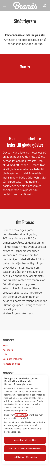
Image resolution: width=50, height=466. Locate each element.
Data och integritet (13, 359)
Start (5, 345)
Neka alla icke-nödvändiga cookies (25, 449)
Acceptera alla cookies (25, 440)
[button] (44, 5)
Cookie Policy (20, 415)
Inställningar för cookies (25, 457)
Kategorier (8, 350)
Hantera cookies (11, 364)
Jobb (5, 354)
